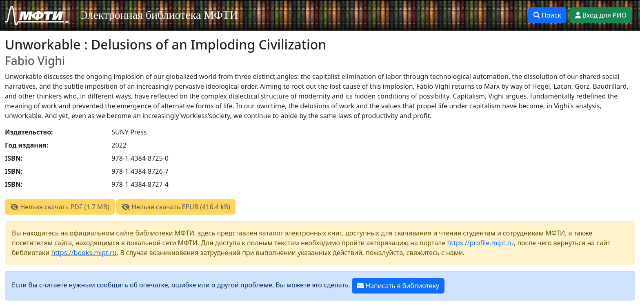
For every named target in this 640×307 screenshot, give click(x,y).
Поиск (547, 15)
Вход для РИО (601, 15)
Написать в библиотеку (398, 285)
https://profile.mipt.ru (480, 242)
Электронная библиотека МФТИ (159, 15)
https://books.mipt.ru (83, 252)
